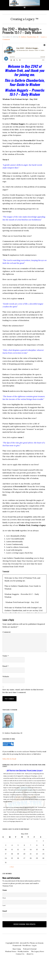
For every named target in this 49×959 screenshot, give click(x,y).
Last (4, 905)
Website (5, 676)
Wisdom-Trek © (24, 3)
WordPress (26, 945)
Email (5, 666)
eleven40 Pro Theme (27, 943)
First (4, 898)
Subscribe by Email (9, 759)
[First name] (24, 895)
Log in (34, 945)
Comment (6, 632)
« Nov (12, 867)
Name (5, 656)
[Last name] (24, 902)
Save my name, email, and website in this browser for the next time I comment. (22, 690)
